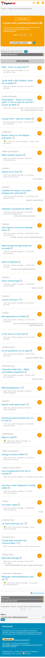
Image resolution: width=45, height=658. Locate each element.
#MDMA (35, 358)
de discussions (37, 593)
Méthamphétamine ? (11, 388)
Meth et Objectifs (10, 262)
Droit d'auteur (6, 643)
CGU (13, 653)
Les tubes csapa (9, 505)
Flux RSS (27, 653)
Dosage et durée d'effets (13, 454)
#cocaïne (28, 358)
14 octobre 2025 (17, 213)
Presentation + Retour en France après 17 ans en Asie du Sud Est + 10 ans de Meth (18, 102)
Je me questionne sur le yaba (15, 351)
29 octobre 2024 (34, 477)
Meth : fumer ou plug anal (14, 67)
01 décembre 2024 (17, 442)
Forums (4, 8)
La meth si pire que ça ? (13, 523)
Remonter (5, 597)
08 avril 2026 (34, 108)
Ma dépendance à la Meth (14, 316)
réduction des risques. (34, 634)
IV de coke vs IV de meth (13, 334)
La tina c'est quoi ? (10, 300)
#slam (26, 237)
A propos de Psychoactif (21, 651)
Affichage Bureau (7, 651)
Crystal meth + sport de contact (16, 119)
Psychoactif (5, 606)
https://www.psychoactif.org (10, 645)
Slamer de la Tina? (10, 172)
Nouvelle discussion (9, 54)
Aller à (22, 617)
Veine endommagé (10, 281)
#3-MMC (13, 237)
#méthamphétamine (31, 110)
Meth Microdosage (10, 558)
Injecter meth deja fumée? (14, 404)
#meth (24, 216)
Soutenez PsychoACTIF (16, 640)
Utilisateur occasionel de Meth (16, 209)
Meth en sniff (8, 437)
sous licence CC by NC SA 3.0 (32, 645)
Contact (19, 653)
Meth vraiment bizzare (12, 155)
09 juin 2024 (32, 546)
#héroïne (35, 379)
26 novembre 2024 (18, 458)
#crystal (14, 269)
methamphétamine (10, 31)
